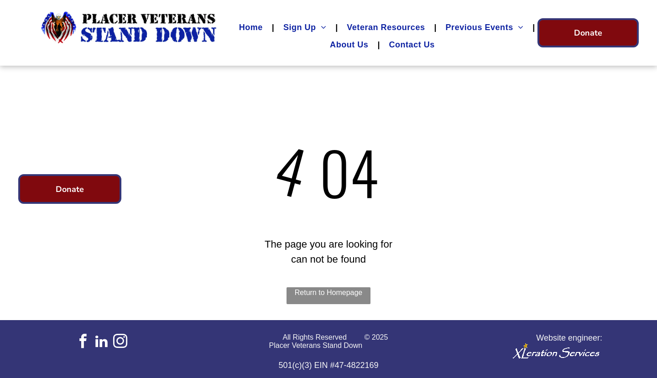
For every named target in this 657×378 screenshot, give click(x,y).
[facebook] (82, 342)
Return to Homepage (329, 292)
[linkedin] (101, 342)
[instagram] (120, 342)
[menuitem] (252, 27)
